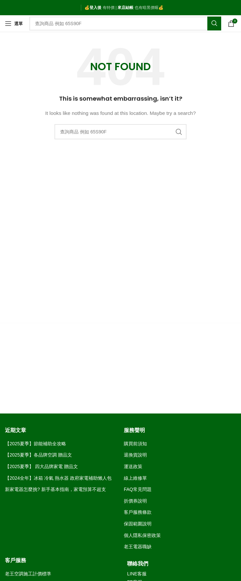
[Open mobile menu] (14, 23)
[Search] (125, 23)
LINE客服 (137, 573)
